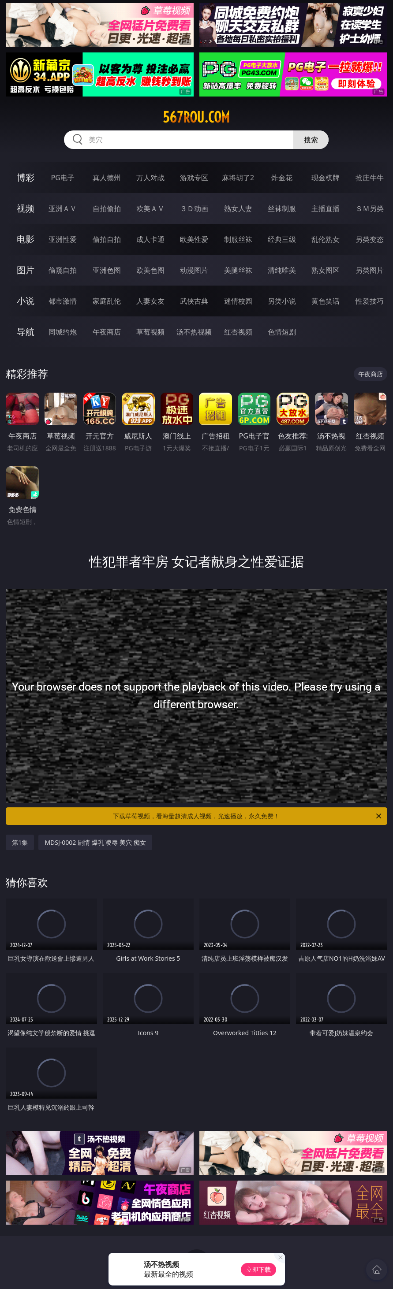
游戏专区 (194, 177)
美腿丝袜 (238, 270)
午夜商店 (107, 332)
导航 (25, 332)
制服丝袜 (238, 239)
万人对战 (150, 177)
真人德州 (107, 177)
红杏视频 (238, 332)
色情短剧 (282, 332)
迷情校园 (238, 301)
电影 (25, 239)
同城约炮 (63, 332)
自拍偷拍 (107, 208)
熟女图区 (325, 270)
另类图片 (370, 270)
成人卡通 (150, 239)
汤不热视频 (194, 332)
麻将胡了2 (238, 177)
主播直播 (325, 208)
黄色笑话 (325, 301)
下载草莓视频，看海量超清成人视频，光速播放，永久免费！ (247, 816)
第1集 (20, 842)
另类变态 (370, 239)
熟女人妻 (238, 208)
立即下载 (258, 1269)
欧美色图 (150, 270)
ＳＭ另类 (370, 208)
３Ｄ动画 (194, 208)
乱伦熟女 (325, 239)
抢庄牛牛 (370, 177)
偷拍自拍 (107, 239)
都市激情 (63, 301)
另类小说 (282, 301)
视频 (25, 208)
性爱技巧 (370, 301)
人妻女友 (150, 301)
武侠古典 (194, 301)
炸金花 (281, 177)
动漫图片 (194, 270)
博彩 (25, 177)
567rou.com (196, 117)
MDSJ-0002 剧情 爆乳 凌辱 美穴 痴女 (95, 842)
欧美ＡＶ (150, 208)
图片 (25, 270)
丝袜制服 (282, 208)
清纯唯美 (282, 270)
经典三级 (282, 239)
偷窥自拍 (63, 270)
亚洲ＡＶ (63, 208)
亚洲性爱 (63, 239)
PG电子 (63, 177)
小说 (25, 301)
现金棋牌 (325, 177)
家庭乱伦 (107, 301)
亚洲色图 (107, 270)
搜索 (311, 140)
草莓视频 (150, 332)
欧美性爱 (194, 239)
